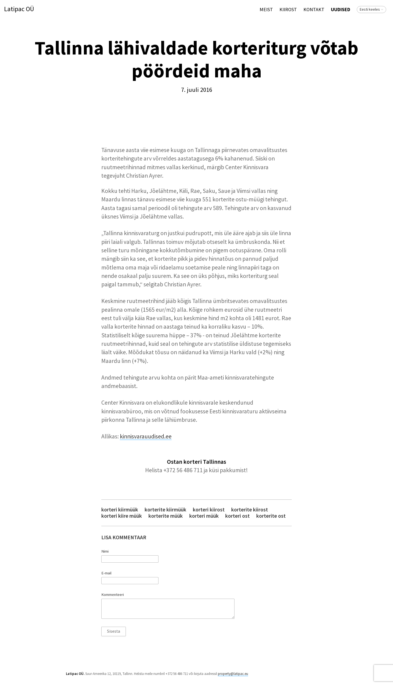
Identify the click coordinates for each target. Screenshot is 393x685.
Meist (266, 9)
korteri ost (237, 516)
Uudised (340, 9)
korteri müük (204, 516)
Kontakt (313, 9)
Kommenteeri (112, 594)
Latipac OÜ (19, 9)
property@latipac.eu (233, 673)
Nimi (105, 551)
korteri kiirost (209, 510)
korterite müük (165, 516)
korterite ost (271, 516)
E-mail (106, 573)
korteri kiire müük (121, 516)
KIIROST (288, 9)
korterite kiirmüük (165, 510)
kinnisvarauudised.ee (146, 436)
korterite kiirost (249, 510)
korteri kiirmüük (119, 510)
